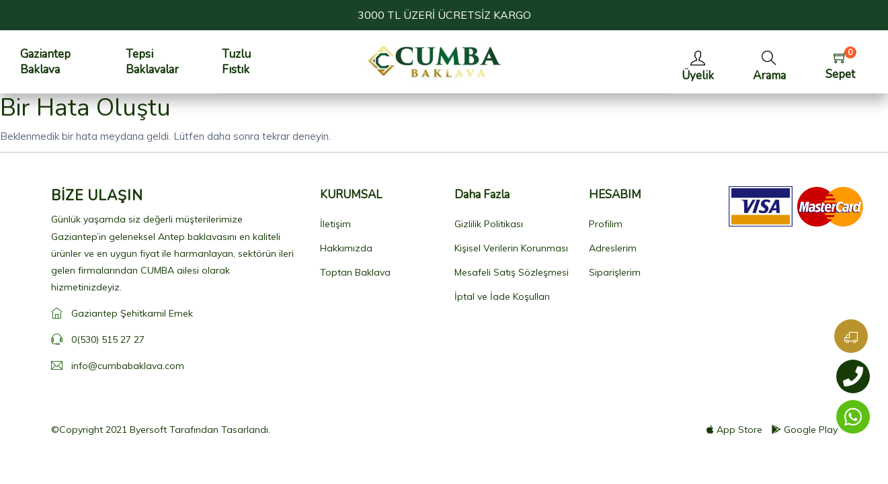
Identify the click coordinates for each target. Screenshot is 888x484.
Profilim (605, 224)
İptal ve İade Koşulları (502, 296)
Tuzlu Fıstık (236, 61)
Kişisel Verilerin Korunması (511, 248)
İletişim (335, 224)
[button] (769, 62)
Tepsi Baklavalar (152, 61)
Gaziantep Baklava (45, 61)
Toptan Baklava (355, 272)
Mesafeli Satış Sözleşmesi (511, 272)
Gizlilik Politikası (488, 224)
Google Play (805, 430)
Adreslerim (613, 248)
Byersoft (148, 430)
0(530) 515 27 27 (108, 339)
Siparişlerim (615, 272)
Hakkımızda (346, 248)
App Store (734, 430)
